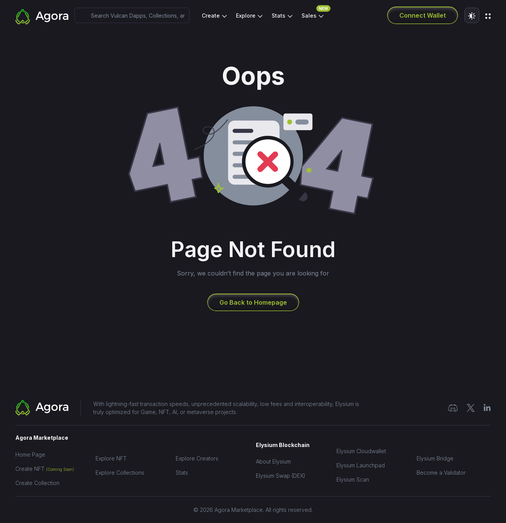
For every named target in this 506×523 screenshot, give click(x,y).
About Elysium (273, 461)
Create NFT (44, 468)
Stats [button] (279, 15)
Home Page (30, 454)
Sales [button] (312, 13)
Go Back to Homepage (253, 302)
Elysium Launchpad (360, 465)
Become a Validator (441, 472)
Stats (182, 472)
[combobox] (132, 15)
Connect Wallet (422, 15)
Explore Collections (120, 472)
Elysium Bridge (435, 458)
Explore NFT (111, 458)
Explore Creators (197, 458)
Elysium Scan (352, 479)
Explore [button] (246, 15)
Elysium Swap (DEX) (280, 475)
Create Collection (37, 483)
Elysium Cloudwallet (361, 451)
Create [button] (211, 15)
